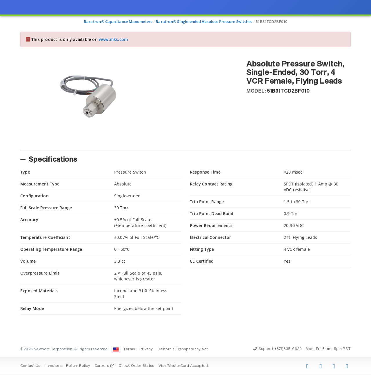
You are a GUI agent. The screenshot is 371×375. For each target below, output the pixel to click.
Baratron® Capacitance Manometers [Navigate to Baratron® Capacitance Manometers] (118, 21)
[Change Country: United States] (116, 349)
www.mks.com (113, 39)
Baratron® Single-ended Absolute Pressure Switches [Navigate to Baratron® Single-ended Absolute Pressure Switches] (204, 21)
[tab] (129, 144)
